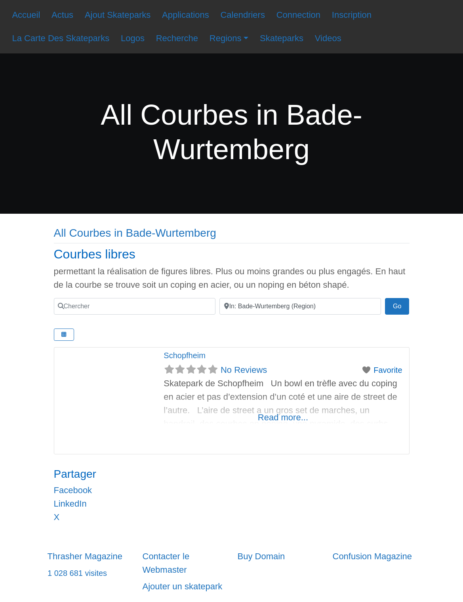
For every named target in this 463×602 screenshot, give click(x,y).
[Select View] (64, 335)
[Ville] (300, 306)
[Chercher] (134, 306)
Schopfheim (185, 355)
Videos (328, 38)
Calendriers (242, 15)
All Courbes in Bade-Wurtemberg (135, 233)
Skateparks (281, 38)
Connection (298, 15)
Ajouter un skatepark (183, 586)
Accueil (26, 15)
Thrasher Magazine (85, 556)
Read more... (283, 417)
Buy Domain (261, 556)
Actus (62, 15)
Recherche (177, 38)
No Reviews (244, 370)
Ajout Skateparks (118, 15)
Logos (133, 38)
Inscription (352, 15)
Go (401, 305)
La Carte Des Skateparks (60, 38)
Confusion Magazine (372, 556)
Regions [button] (226, 38)
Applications (185, 15)
